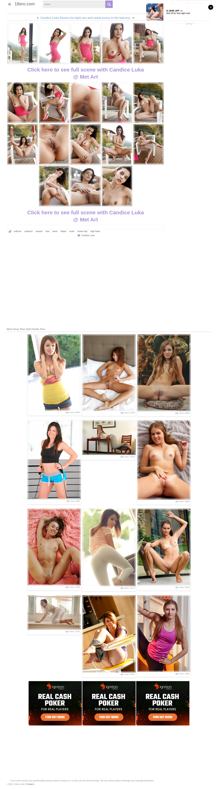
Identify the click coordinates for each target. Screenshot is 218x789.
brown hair (83, 231)
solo (47, 231)
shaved (39, 231)
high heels (95, 231)
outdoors (28, 231)
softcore (17, 231)
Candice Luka (87, 235)
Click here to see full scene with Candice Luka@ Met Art (85, 73)
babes (63, 231)
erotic (72, 231)
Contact (29, 784)
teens (55, 231)
